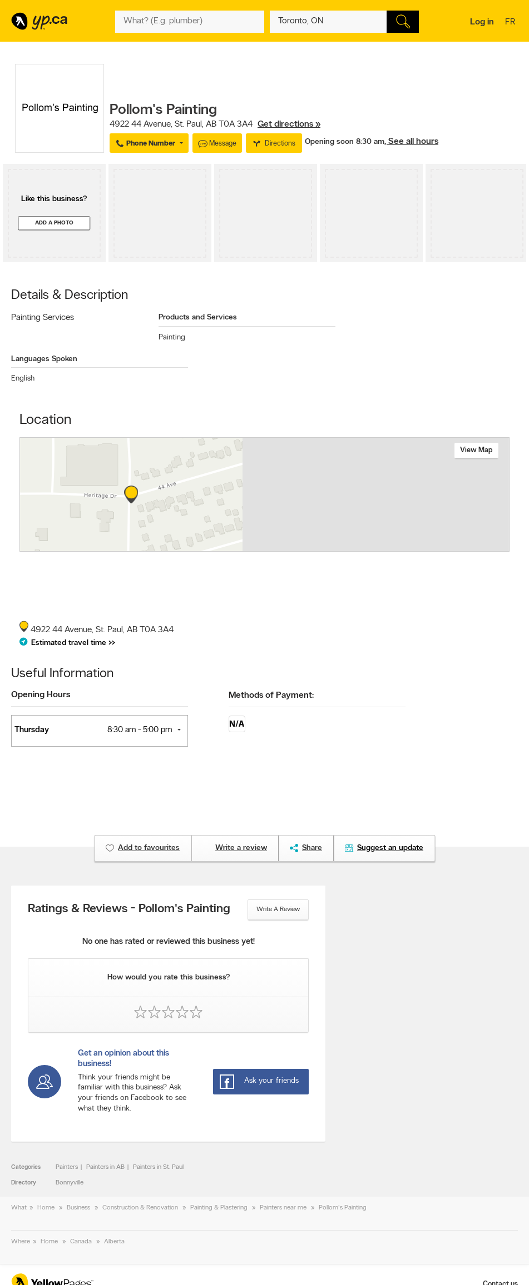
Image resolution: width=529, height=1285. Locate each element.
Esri (326, 545)
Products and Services (198, 317)
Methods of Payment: (271, 695)
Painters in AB (105, 1167)
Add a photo (54, 223)
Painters (67, 1167)
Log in (482, 22)
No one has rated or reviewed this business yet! (168, 942)
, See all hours (411, 141)
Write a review (278, 909)
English (22, 378)
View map (476, 450)
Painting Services (42, 317)
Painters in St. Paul (158, 1167)
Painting (172, 337)
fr (511, 22)
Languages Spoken (44, 359)
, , (215, 124)
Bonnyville (69, 1182)
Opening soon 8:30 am (344, 142)
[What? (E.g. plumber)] (189, 22)
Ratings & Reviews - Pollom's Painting (129, 909)
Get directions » (289, 124)
